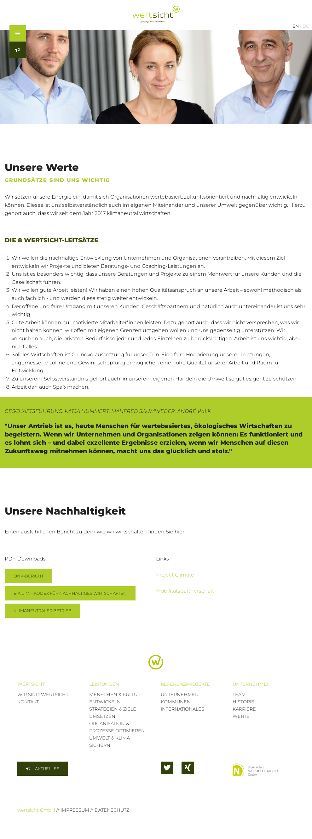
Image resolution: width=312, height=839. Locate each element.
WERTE (241, 716)
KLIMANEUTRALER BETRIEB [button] (43, 610)
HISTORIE (243, 702)
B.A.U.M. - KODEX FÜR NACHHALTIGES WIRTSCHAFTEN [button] (70, 593)
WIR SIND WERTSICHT (42, 694)
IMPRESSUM (75, 810)
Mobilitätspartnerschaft (185, 591)
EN (295, 26)
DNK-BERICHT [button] (28, 575)
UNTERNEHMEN (180, 694)
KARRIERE (244, 709)
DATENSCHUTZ (112, 810)
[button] (42, 769)
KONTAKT (28, 702)
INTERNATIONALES (182, 709)
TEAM (239, 694)
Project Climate (175, 575)
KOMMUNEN (176, 702)
